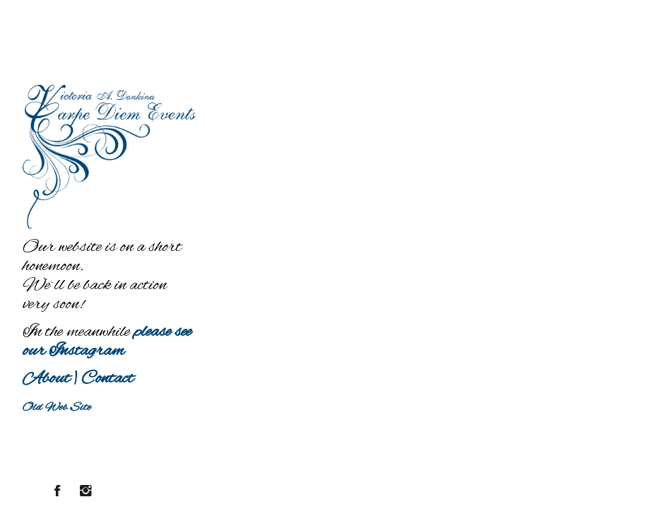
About (46, 378)
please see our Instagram (107, 341)
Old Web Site (57, 407)
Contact (107, 378)
